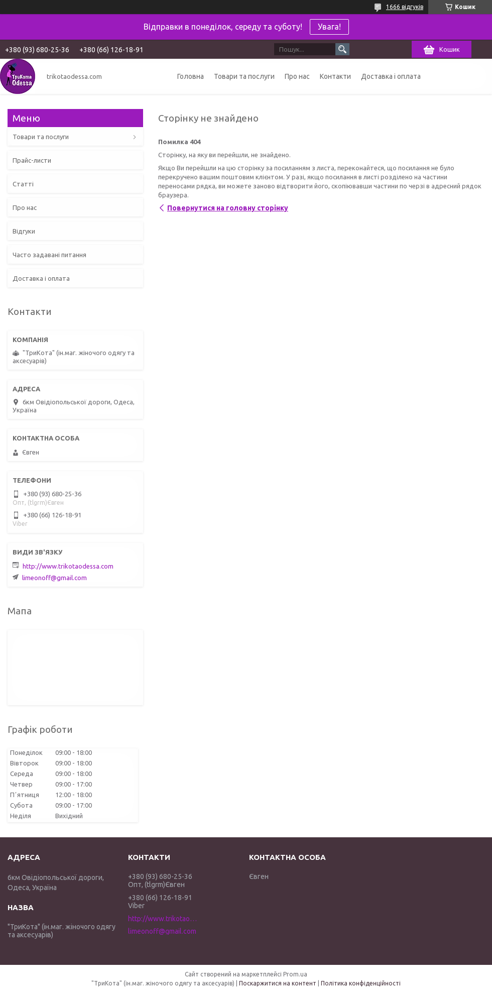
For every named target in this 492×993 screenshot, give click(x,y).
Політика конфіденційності (361, 983)
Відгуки (24, 231)
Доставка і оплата (391, 76)
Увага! (329, 26)
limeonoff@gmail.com (54, 577)
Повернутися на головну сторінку (227, 208)
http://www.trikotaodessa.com (68, 566)
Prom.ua (295, 974)
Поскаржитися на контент (277, 983)
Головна (190, 76)
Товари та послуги (244, 76)
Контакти (335, 76)
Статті (23, 183)
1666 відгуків (404, 7)
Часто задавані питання (49, 254)
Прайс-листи (32, 160)
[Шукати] (342, 49)
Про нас (297, 76)
